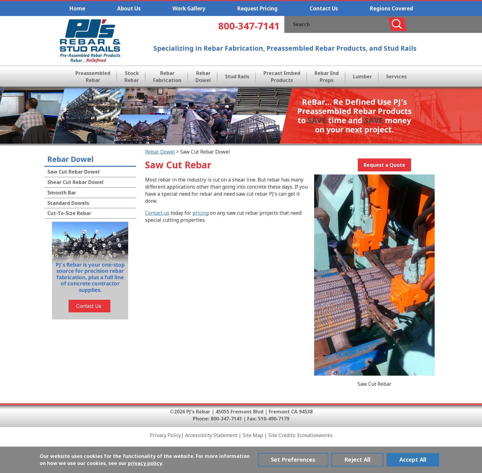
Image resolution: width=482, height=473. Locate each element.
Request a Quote (384, 165)
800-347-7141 (249, 25)
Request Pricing (257, 8)
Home (77, 8)
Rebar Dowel (203, 77)
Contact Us (324, 8)
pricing (200, 212)
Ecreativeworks (315, 435)
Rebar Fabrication (167, 77)
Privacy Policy (165, 435)
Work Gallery (188, 8)
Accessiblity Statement (211, 435)
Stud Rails (237, 76)
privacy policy (145, 463)
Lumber (362, 76)
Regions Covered (391, 8)
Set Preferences (293, 459)
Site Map (253, 435)
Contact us (157, 212)
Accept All (412, 459)
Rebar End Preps (326, 77)
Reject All (357, 459)
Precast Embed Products (281, 77)
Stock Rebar (131, 77)
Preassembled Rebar (92, 77)
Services (396, 76)
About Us (128, 8)
